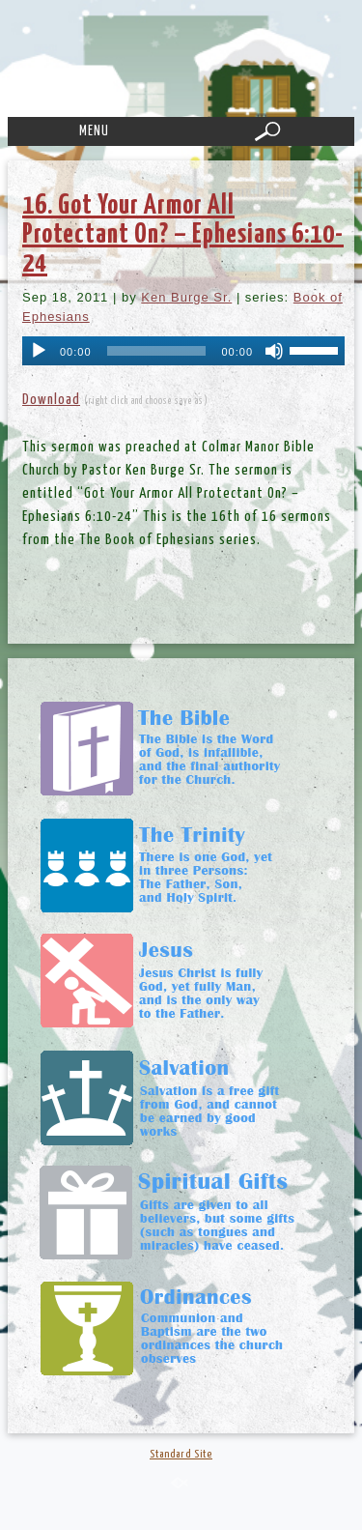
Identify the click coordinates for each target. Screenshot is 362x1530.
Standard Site (181, 1454)
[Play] (38, 351)
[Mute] (274, 351)
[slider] (157, 351)
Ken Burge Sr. (186, 297)
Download (51, 399)
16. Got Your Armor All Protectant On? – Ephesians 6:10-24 (183, 234)
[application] (183, 350)
